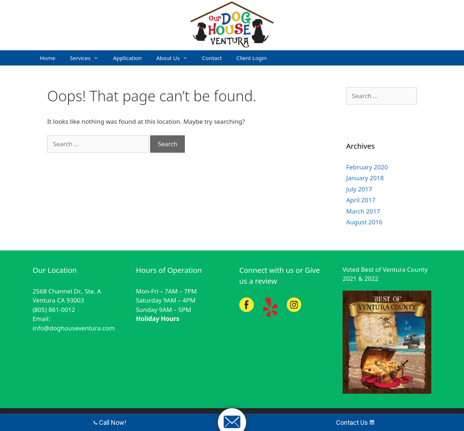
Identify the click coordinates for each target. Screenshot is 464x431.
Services (88, 58)
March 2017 (363, 211)
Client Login (251, 58)
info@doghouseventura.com (74, 328)
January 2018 (365, 178)
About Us (175, 58)
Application (127, 58)
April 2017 (360, 200)
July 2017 (359, 189)
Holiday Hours (157, 318)
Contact (212, 58)
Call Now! (110, 422)
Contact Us (355, 422)
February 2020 (367, 167)
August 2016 (364, 222)
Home (47, 58)
